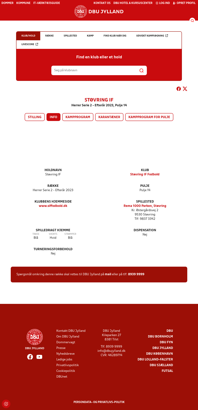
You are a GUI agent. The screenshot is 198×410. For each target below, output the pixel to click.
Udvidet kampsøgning (152, 35)
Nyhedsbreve (65, 353)
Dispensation (145, 230)
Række (53, 186)
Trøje (35, 234)
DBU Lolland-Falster (155, 359)
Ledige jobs (64, 359)
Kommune (23, 3)
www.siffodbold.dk (53, 206)
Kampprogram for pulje (149, 117)
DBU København (159, 353)
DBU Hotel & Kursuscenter (132, 3)
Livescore (29, 44)
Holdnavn (53, 170)
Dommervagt (65, 342)
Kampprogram (77, 117)
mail (108, 274)
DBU (170, 331)
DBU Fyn (166, 342)
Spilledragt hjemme (53, 230)
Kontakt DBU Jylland (70, 331)
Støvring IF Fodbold (145, 174)
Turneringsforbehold (53, 249)
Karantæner (109, 117)
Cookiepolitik (65, 371)
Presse (60, 348)
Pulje (145, 186)
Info (53, 117)
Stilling (34, 117)
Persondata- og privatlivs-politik (99, 402)
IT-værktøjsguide (46, 3)
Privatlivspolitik (67, 365)
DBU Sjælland (161, 365)
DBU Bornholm (160, 336)
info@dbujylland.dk (111, 351)
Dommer (7, 3)
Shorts (53, 234)
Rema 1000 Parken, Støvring (145, 206)
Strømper (70, 234)
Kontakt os (102, 3)
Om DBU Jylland (67, 336)
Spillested (145, 201)
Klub (145, 170)
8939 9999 (136, 274)
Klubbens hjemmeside (53, 201)
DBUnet (61, 376)
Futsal (167, 371)
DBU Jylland (162, 348)
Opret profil (184, 3)
